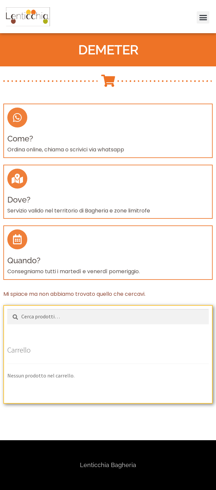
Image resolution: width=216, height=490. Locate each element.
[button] (201, 9)
